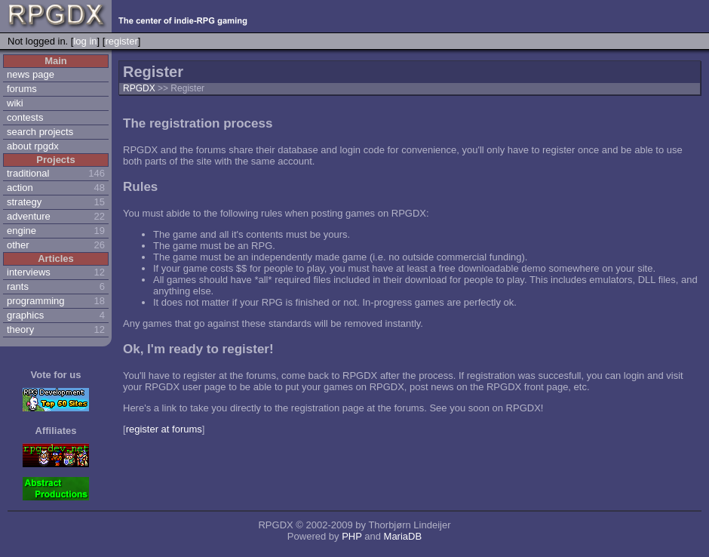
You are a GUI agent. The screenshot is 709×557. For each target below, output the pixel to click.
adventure (29, 216)
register (121, 41)
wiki (15, 103)
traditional (28, 173)
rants (18, 286)
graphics (25, 315)
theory (20, 329)
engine (21, 230)
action (20, 187)
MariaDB (403, 536)
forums (22, 88)
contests (25, 117)
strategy (24, 202)
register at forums (164, 429)
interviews (29, 272)
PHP (352, 536)
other (18, 245)
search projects (40, 131)
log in (85, 41)
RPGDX (139, 88)
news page (30, 74)
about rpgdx (33, 146)
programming (36, 300)
